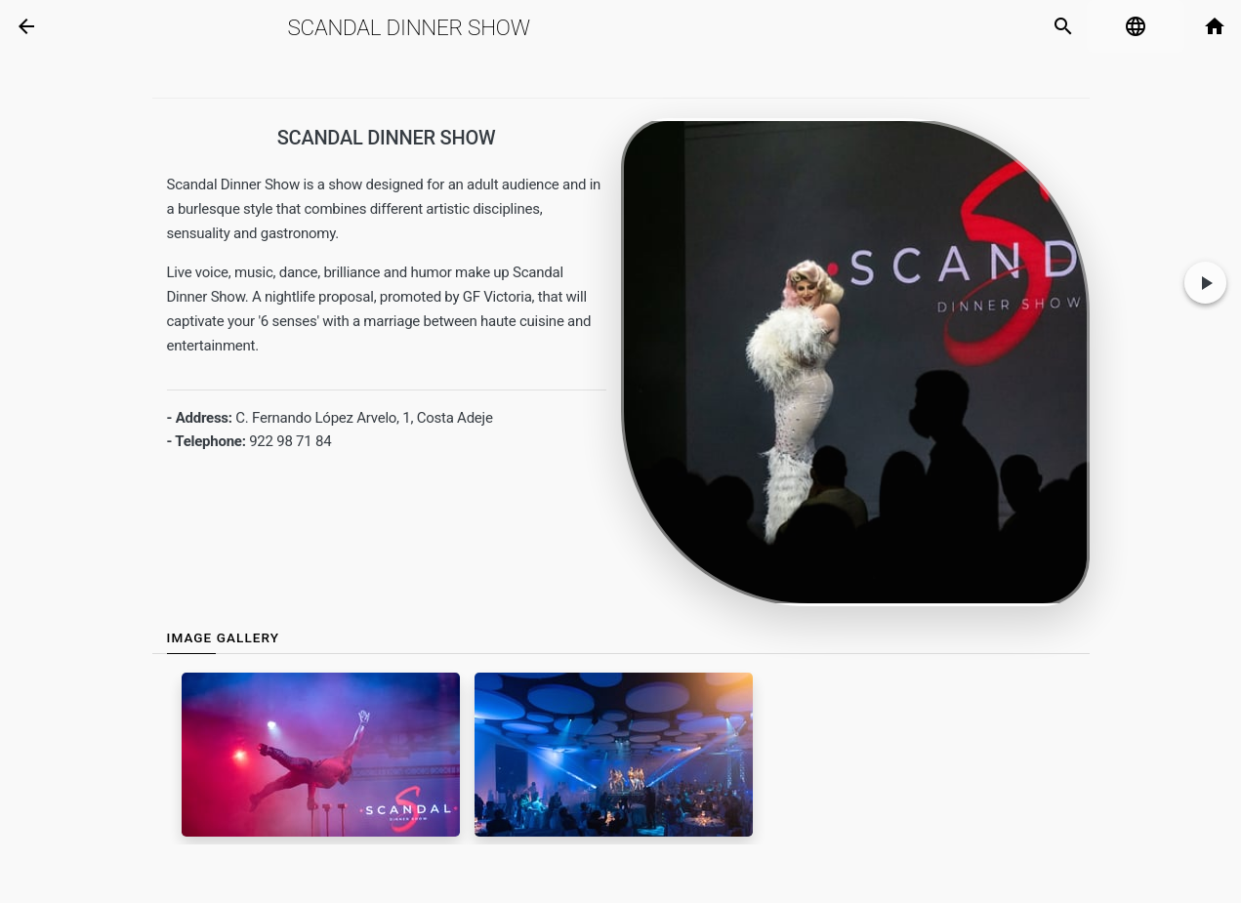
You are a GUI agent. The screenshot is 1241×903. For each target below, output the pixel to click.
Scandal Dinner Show (409, 27)
